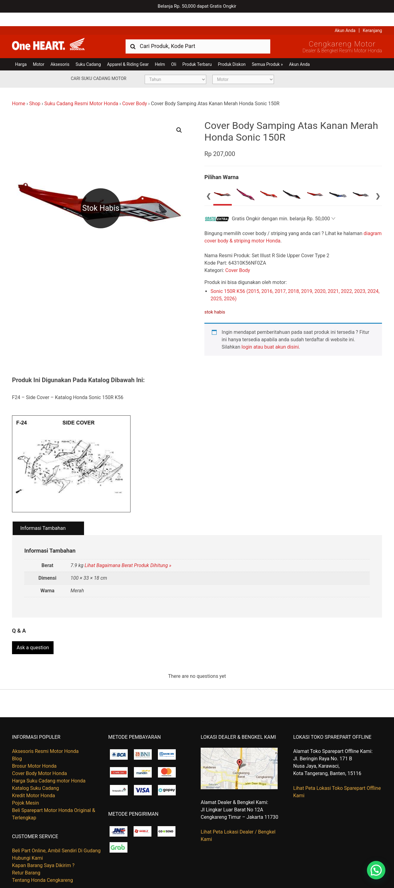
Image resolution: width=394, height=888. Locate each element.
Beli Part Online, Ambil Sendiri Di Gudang (56, 835)
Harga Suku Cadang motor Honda (49, 765)
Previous (209, 182)
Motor (38, 50)
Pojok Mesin (25, 787)
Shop (34, 90)
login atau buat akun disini (270, 333)
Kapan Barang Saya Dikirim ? (43, 850)
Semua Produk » (267, 50)
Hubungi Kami (27, 842)
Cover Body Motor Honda (39, 758)
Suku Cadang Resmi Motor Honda (81, 90)
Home (18, 90)
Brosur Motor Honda (34, 750)
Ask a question (33, 632)
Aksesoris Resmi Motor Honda (45, 735)
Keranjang (372, 16)
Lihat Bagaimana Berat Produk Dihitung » (128, 552)
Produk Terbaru (197, 50)
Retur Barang (26, 857)
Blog (17, 743)
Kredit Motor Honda (33, 780)
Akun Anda (345, 16)
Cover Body (134, 90)
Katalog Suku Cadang (35, 772)
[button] (179, 116)
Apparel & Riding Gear (128, 50)
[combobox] (198, 32)
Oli (173, 50)
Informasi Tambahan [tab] (43, 515)
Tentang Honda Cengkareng (42, 864)
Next (378, 182)
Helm (160, 50)
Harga (21, 50)
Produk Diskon (232, 50)
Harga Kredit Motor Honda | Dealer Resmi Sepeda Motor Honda (56, 32)
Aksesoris (59, 50)
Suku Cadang (88, 50)
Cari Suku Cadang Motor (98, 64)
